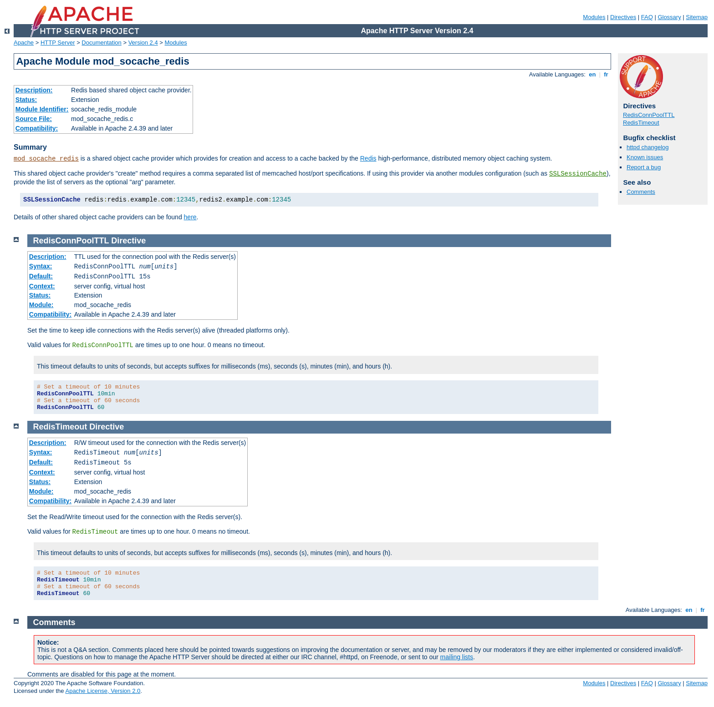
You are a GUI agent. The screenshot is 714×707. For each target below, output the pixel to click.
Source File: (33, 118)
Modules (594, 17)
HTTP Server (58, 42)
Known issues (645, 157)
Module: (41, 304)
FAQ (647, 17)
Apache (24, 42)
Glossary (669, 17)
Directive (128, 240)
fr (606, 74)
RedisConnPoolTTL (648, 114)
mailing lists (456, 657)
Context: (42, 286)
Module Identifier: (42, 109)
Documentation (101, 42)
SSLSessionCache (578, 173)
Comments (641, 191)
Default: (41, 276)
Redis (368, 158)
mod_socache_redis (46, 158)
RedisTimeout (641, 122)
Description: (34, 90)
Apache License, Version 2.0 (102, 690)
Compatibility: (36, 128)
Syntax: (40, 266)
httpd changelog (648, 147)
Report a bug (644, 167)
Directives (623, 17)
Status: (26, 99)
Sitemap (697, 17)
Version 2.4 (143, 42)
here (190, 217)
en (592, 74)
